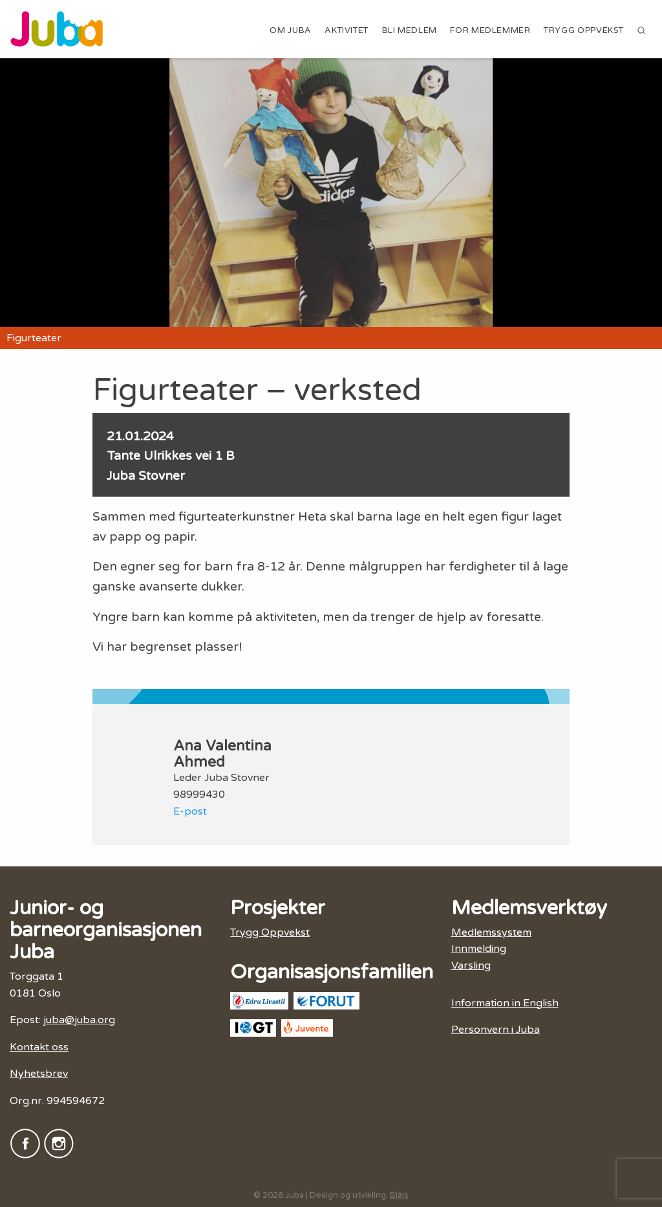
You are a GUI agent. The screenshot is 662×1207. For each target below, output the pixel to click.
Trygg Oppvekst (584, 30)
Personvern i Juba (495, 1029)
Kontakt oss (39, 1047)
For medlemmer (490, 30)
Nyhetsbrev (39, 1073)
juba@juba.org (79, 1019)
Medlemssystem (491, 932)
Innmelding (478, 948)
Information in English (505, 1003)
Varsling (471, 965)
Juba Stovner (146, 475)
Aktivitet (346, 30)
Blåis (399, 1195)
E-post (190, 811)
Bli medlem (409, 30)
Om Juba (290, 30)
